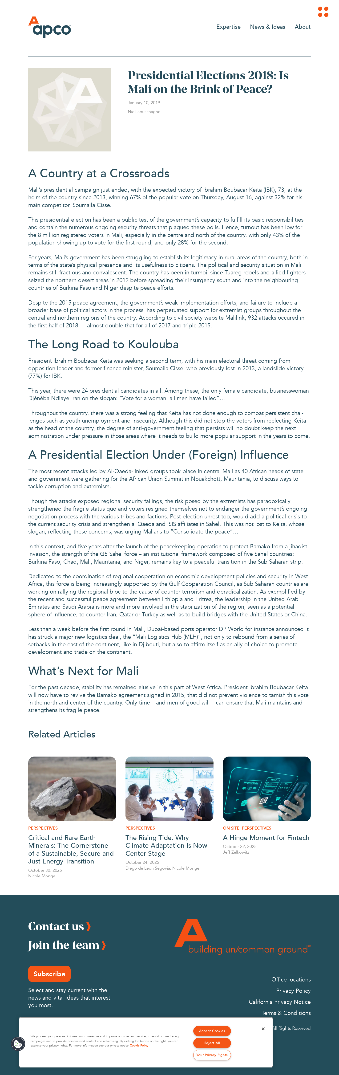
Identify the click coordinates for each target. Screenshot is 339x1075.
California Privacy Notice (280, 1002)
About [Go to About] (303, 26)
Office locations (291, 980)
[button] (18, 1043)
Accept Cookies (212, 1031)
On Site (231, 828)
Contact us (56, 926)
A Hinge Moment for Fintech (266, 837)
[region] (146, 1042)
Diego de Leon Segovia (147, 868)
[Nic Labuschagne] (144, 111)
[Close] (263, 1029)
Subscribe (49, 973)
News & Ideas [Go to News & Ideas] (267, 26)
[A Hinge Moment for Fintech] (267, 789)
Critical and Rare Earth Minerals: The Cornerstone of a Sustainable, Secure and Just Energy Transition (71, 849)
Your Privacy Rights (212, 1055)
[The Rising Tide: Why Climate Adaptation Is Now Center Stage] (169, 789)
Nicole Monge (41, 875)
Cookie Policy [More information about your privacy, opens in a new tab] (139, 1045)
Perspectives (43, 828)
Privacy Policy (293, 991)
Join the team (63, 945)
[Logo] (49, 27)
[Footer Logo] (242, 937)
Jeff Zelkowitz (236, 852)
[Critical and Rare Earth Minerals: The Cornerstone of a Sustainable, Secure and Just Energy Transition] (72, 789)
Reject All (212, 1043)
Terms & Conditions (286, 1013)
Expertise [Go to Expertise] (228, 26)
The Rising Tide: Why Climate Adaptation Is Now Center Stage (166, 845)
